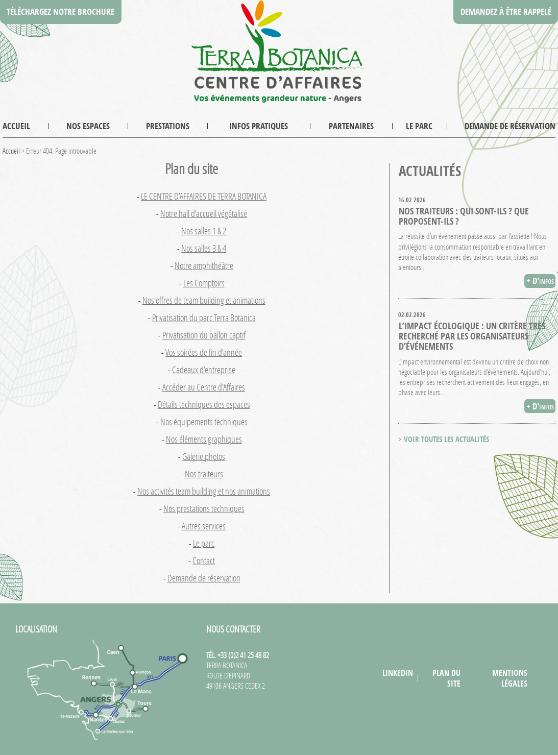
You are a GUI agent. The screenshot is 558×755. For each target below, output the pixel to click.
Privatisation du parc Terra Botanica (204, 317)
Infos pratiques (258, 126)
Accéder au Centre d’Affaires (203, 387)
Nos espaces (88, 126)
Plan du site (446, 678)
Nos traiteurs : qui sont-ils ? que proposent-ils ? (464, 216)
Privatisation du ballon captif (204, 335)
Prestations (167, 126)
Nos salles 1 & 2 (203, 231)
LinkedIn (397, 672)
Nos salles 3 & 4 (203, 248)
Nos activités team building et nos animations (203, 491)
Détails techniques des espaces (204, 404)
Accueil (16, 126)
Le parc (419, 126)
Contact (203, 560)
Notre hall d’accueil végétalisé (203, 213)
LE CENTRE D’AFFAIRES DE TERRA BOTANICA (203, 196)
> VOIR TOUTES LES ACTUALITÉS (443, 439)
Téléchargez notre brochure (60, 11)
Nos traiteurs (204, 474)
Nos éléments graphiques (204, 439)
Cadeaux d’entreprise (203, 369)
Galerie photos (203, 456)
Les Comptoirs (204, 283)
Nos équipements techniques (204, 422)
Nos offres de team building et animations (203, 300)
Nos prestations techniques (204, 508)
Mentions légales (509, 678)
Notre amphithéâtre (204, 265)
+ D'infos (540, 280)
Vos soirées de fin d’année (203, 352)
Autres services (204, 526)
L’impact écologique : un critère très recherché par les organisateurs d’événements (472, 336)
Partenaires (351, 126)
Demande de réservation (510, 126)
